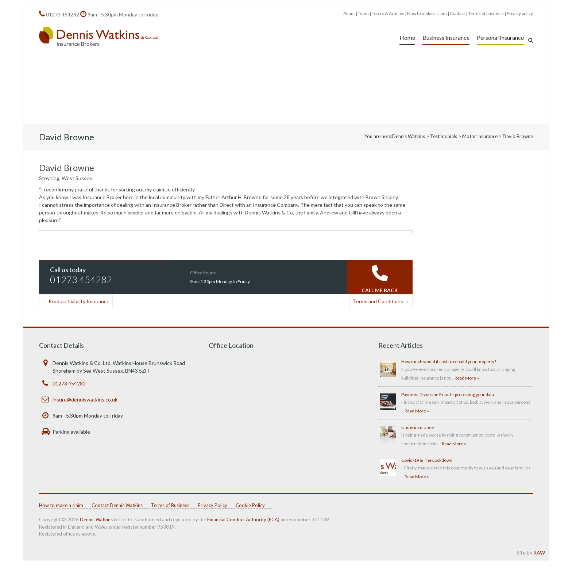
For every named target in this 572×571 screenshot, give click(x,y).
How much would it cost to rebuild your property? (448, 361)
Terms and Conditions (381, 301)
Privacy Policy (212, 505)
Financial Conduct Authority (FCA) (243, 519)
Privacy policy (520, 13)
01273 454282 (62, 14)
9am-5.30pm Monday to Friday (220, 281)
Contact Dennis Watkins (117, 505)
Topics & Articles (388, 13)
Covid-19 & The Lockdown (426, 460)
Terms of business (486, 13)
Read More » (467, 378)
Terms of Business (170, 505)
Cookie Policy (250, 505)
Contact (457, 13)
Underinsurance (417, 427)
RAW (539, 552)
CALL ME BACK (380, 290)
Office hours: (203, 272)
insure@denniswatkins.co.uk (85, 399)
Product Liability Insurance (75, 301)
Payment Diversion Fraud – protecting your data (447, 394)
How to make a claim (427, 13)
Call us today (68, 270)
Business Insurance (445, 37)
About (349, 13)
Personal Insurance (500, 37)
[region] (286, 87)
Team (363, 13)
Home (407, 37)
